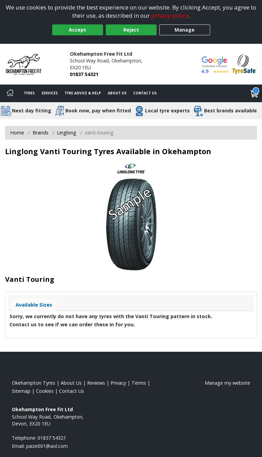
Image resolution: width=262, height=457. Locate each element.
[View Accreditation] (244, 63)
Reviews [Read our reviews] (96, 383)
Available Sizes (34, 304)
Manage (185, 29)
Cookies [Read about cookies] (45, 391)
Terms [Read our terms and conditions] (139, 383)
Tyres (29, 93)
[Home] (10, 93)
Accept (77, 29)
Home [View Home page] (17, 132)
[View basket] (254, 93)
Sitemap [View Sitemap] (21, 391)
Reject (131, 29)
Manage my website (227, 383)
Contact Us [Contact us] (145, 93)
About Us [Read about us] (71, 383)
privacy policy (169, 15)
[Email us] (47, 446)
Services (49, 93)
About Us (117, 93)
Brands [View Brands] (40, 132)
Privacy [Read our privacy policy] (118, 383)
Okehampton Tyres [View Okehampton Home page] (33, 383)
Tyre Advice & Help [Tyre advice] (82, 93)
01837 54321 (84, 74)
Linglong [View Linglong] (66, 132)
